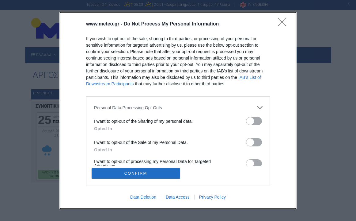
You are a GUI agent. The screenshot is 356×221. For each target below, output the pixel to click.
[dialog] (178, 110)
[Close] (284, 24)
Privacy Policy (212, 197)
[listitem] (178, 107)
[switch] (254, 121)
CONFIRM (135, 173)
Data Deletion (143, 197)
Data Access (178, 197)
